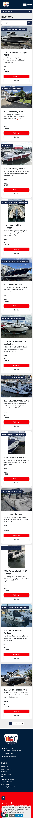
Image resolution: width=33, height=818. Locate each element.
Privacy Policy (5, 784)
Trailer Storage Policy (7, 779)
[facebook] (3, 798)
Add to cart (16, 76)
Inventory (4, 766)
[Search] (14, 23)
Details (16, 80)
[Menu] (24, 5)
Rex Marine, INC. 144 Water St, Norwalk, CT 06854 (13, 749)
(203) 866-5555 (8, 753)
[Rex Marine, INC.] (11, 739)
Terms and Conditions (7, 781)
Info (2, 776)
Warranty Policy (5, 774)
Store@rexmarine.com (10, 756)
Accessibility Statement (7, 787)
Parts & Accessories (6, 769)
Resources (4, 771)
